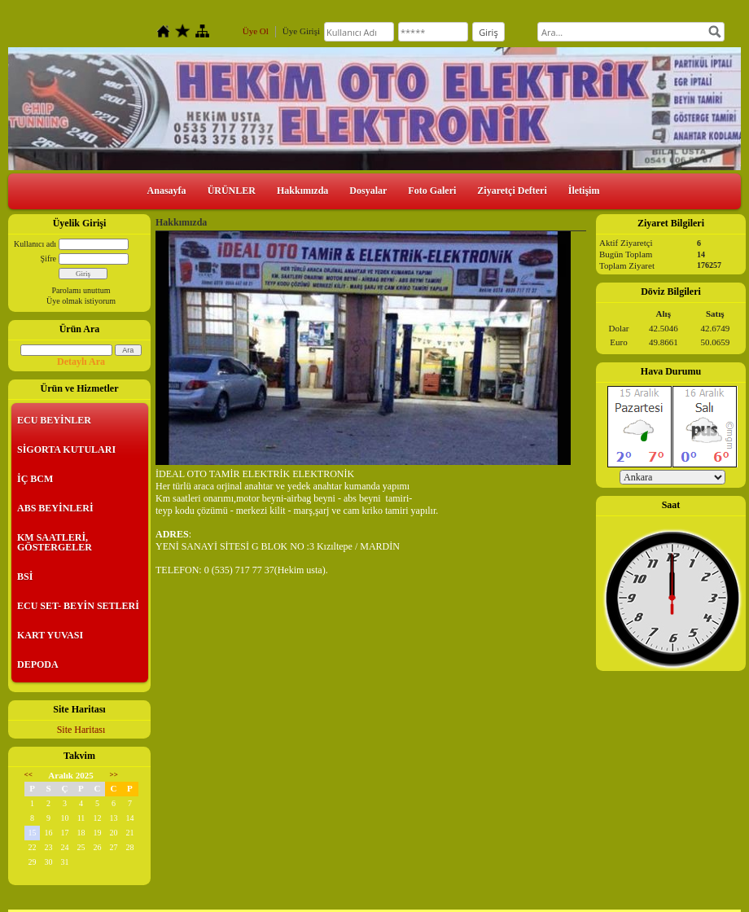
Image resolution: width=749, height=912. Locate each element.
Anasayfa (166, 190)
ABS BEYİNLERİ (55, 508)
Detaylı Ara (81, 361)
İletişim (584, 190)
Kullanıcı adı (35, 243)
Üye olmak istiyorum (81, 300)
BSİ (25, 576)
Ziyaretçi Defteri (511, 190)
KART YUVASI (50, 635)
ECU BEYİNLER (54, 420)
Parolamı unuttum (81, 290)
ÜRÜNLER (232, 190)
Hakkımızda (302, 190)
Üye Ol (256, 31)
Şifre (48, 258)
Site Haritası (81, 729)
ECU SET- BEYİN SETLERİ (78, 606)
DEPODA (38, 664)
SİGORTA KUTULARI (66, 449)
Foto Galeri (432, 190)
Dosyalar (368, 190)
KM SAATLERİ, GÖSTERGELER (54, 542)
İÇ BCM (35, 478)
